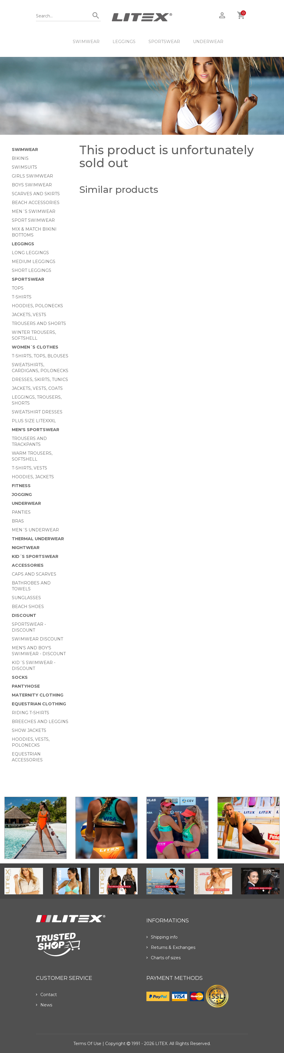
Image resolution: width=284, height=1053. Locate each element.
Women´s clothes (35, 347)
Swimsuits (24, 167)
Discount (24, 615)
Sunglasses (26, 597)
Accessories (28, 565)
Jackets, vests (29, 314)
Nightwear (25, 547)
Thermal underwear (38, 538)
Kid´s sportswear (35, 556)
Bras (18, 521)
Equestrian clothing (39, 704)
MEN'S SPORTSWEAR (35, 429)
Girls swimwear (32, 176)
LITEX (161, 1043)
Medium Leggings (33, 261)
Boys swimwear (32, 185)
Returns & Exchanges (170, 947)
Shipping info (162, 937)
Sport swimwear (33, 220)
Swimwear (86, 41)
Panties (21, 512)
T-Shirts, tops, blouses (40, 356)
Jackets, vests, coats (37, 388)
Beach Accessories (36, 202)
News (44, 1005)
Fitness (21, 485)
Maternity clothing (37, 695)
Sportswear (164, 41)
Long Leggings (30, 252)
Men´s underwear (35, 530)
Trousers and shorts (39, 323)
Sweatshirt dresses (37, 412)
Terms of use (87, 1043)
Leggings (124, 41)
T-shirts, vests (29, 468)
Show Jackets (29, 730)
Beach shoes (28, 606)
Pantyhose (26, 686)
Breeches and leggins (40, 721)
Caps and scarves (34, 574)
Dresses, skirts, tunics (40, 379)
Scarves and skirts (36, 193)
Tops (18, 288)
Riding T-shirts (30, 712)
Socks (20, 677)
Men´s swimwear (33, 211)
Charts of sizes (163, 957)
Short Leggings (31, 270)
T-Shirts (22, 297)
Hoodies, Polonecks (37, 305)
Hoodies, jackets (33, 476)
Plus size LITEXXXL (34, 420)
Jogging (22, 494)
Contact (46, 994)
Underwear (208, 41)
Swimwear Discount (37, 639)
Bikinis (20, 158)
